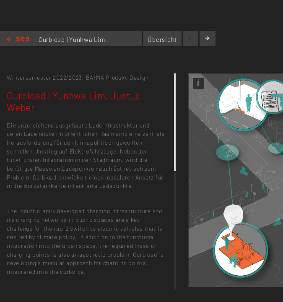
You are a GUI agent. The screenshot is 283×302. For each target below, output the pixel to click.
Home (18, 39)
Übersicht (162, 39)
